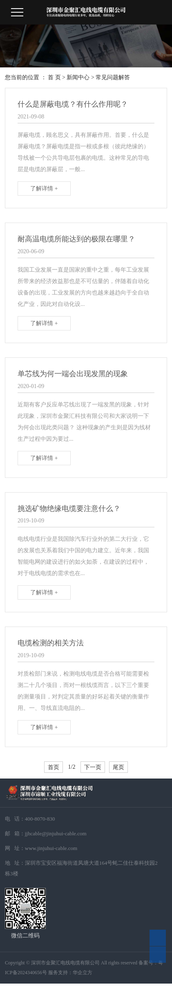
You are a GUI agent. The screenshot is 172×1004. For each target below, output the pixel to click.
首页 (53, 767)
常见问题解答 (113, 77)
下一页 (92, 767)
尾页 (118, 767)
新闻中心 (78, 77)
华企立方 (82, 972)
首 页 (54, 77)
